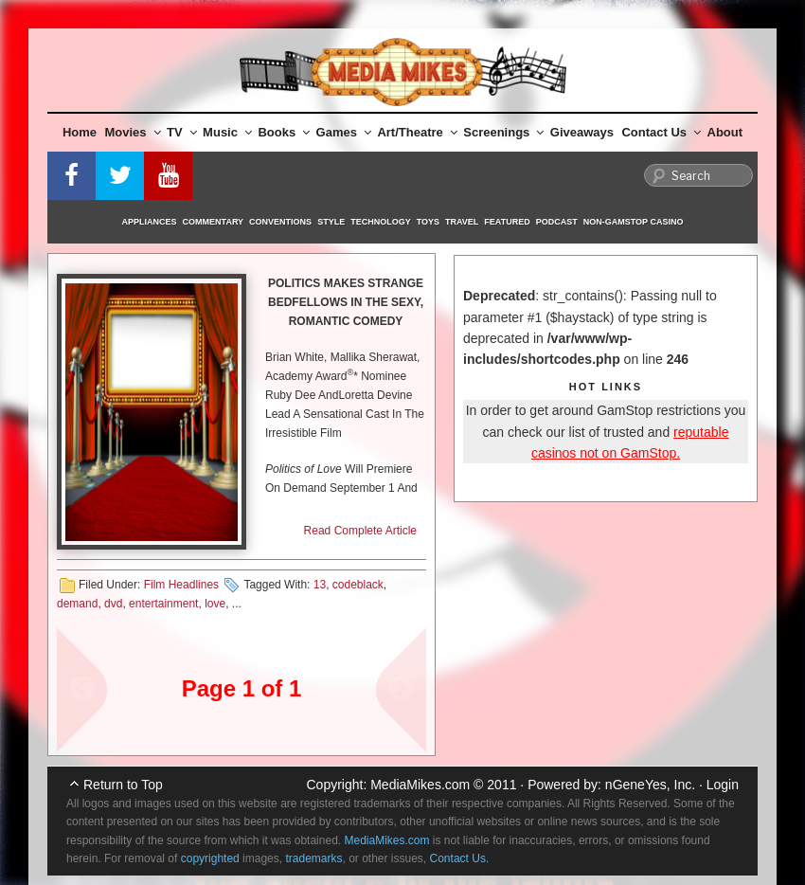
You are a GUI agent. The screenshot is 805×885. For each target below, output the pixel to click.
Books (284, 132)
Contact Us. (460, 858)
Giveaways (582, 132)
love (215, 603)
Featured (506, 221)
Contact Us (661, 132)
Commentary (213, 221)
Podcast (557, 221)
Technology (380, 221)
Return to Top (123, 784)
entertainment (163, 603)
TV (182, 132)
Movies (133, 132)
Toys (428, 221)
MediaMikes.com (420, 784)
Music (227, 132)
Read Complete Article (360, 530)
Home (80, 132)
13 (319, 584)
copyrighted (210, 858)
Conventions (280, 221)
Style (331, 221)
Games (343, 132)
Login (723, 784)
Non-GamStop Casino (633, 221)
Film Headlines (181, 584)
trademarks (313, 858)
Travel (461, 221)
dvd (113, 603)
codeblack (358, 584)
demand (77, 603)
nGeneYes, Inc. (650, 784)
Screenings (503, 132)
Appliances (149, 221)
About (725, 132)
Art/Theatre (416, 132)
